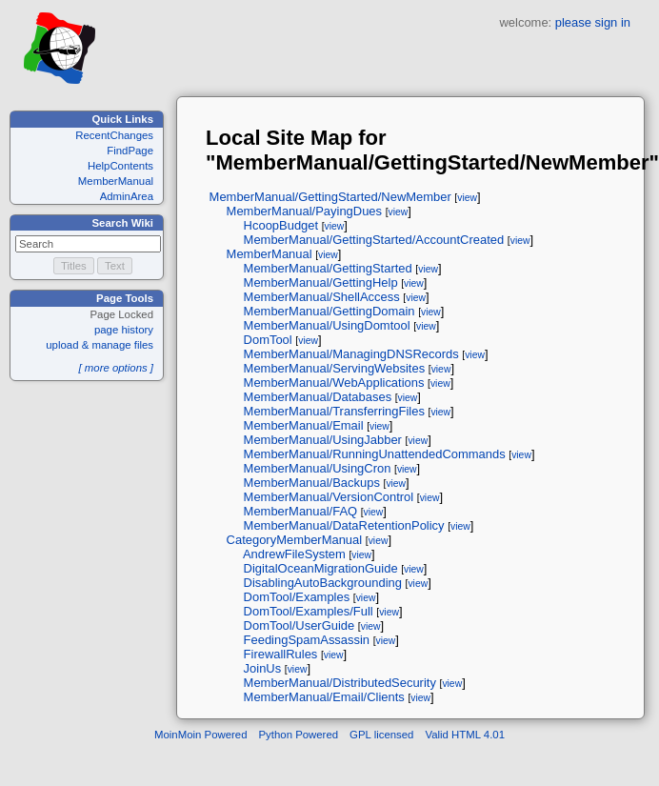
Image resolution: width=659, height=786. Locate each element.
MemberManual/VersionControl (329, 497)
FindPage (130, 150)
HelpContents (120, 165)
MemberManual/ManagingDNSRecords (351, 354)
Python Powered (299, 734)
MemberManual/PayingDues (304, 211)
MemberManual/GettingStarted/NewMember (330, 197)
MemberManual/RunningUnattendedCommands (375, 454)
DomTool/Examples (297, 597)
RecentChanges (114, 135)
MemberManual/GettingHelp (321, 282)
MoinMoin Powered (201, 734)
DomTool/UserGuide (299, 625)
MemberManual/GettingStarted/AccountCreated (374, 239)
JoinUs (263, 668)
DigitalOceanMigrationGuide (321, 568)
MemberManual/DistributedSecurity (340, 682)
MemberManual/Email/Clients (324, 697)
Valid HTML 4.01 (465, 734)
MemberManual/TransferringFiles (334, 411)
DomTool (268, 340)
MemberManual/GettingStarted (328, 268)
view (467, 197)
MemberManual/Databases (318, 397)
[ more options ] (115, 367)
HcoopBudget (281, 225)
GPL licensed (381, 734)
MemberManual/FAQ (301, 511)
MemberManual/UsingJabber (323, 440)
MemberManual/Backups (312, 482)
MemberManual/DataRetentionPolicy (344, 525)
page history (123, 329)
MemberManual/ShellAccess (322, 297)
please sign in (592, 22)
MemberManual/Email (304, 425)
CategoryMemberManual (295, 540)
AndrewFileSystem (294, 554)
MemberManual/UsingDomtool (327, 325)
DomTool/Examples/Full (308, 611)
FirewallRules (281, 654)
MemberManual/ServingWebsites (335, 368)
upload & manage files (99, 345)
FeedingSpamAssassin (306, 640)
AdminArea (126, 196)
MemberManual (115, 181)
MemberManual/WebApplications (334, 382)
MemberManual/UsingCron (317, 468)
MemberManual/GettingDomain (329, 311)
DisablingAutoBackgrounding (323, 582)
